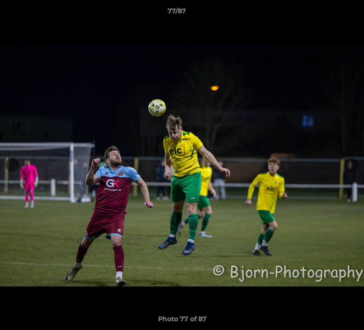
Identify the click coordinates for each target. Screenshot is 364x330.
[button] (325, 13)
